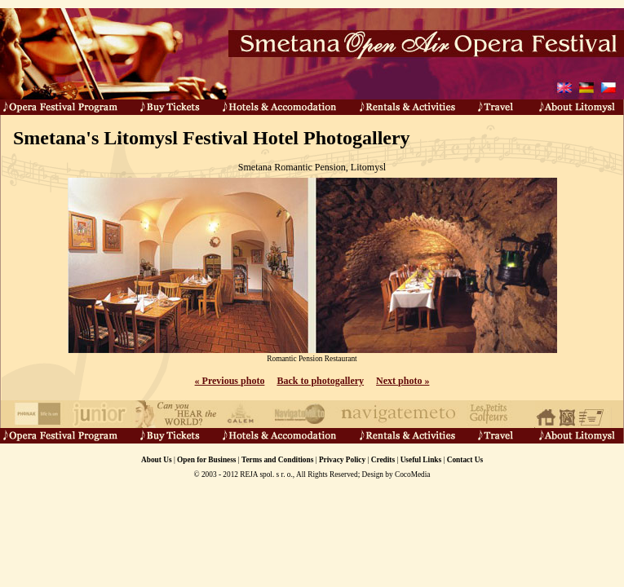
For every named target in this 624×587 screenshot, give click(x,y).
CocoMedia (413, 474)
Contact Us (465, 460)
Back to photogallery (320, 380)
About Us (156, 460)
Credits (383, 460)
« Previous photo (230, 380)
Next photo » (402, 380)
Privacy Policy (342, 460)
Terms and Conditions (277, 460)
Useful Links (421, 460)
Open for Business (206, 460)
